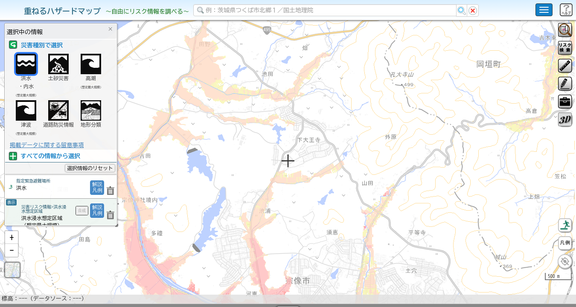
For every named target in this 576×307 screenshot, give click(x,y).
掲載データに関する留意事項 (47, 145)
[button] (11, 259)
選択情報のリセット (90, 168)
